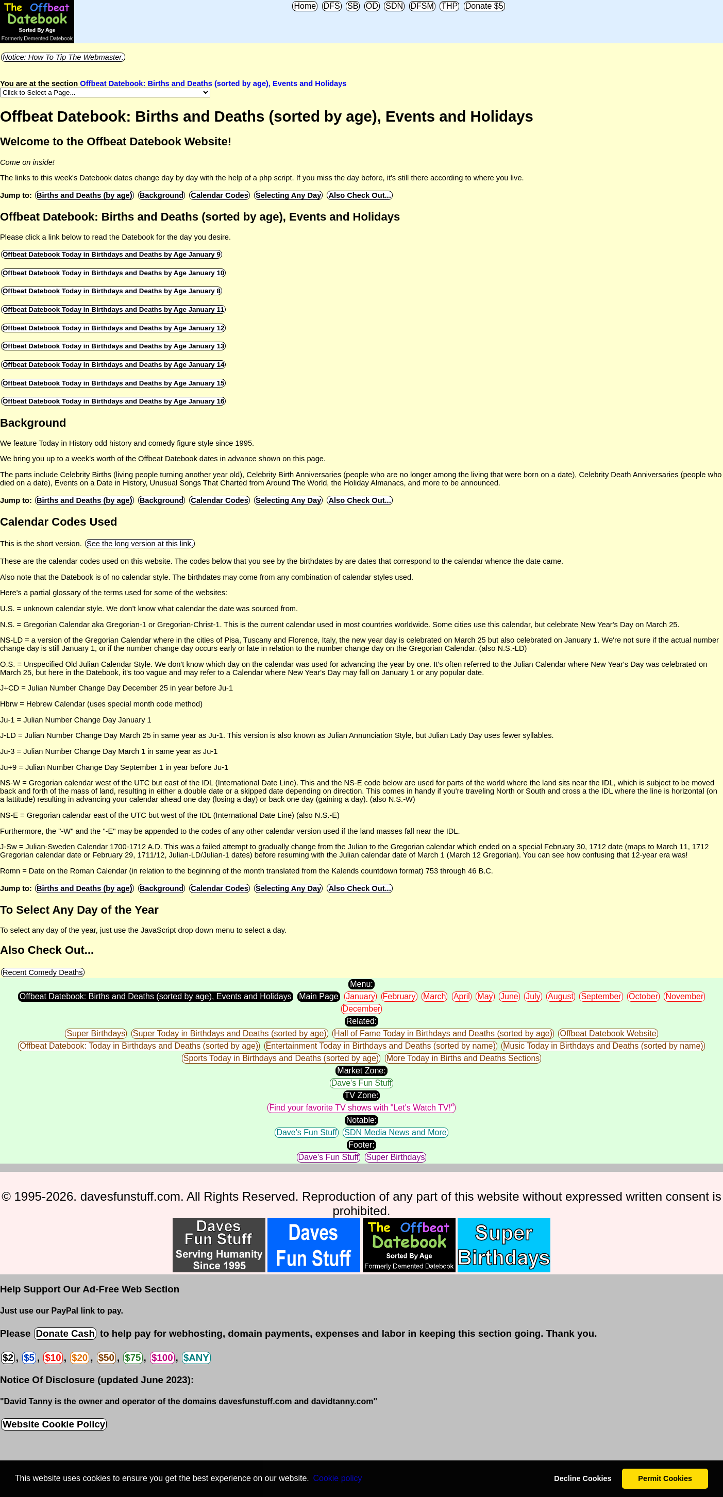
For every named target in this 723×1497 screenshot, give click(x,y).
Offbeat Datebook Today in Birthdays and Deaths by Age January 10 (113, 273)
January (360, 996)
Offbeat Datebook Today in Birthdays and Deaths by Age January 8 (112, 291)
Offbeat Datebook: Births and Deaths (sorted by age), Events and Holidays (213, 83)
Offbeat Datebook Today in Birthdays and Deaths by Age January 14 (113, 364)
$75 (133, 1357)
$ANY (196, 1357)
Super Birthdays (95, 1033)
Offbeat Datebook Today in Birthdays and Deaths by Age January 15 (113, 383)
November (684, 996)
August (561, 996)
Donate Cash (65, 1333)
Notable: (361, 1120)
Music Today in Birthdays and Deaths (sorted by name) (603, 1045)
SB (352, 6)
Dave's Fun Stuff (361, 1083)
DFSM (422, 6)
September (601, 996)
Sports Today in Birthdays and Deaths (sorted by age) (281, 1058)
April (461, 996)
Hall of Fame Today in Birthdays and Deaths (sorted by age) (443, 1033)
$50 (106, 1357)
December (362, 1008)
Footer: (361, 1144)
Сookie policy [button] (337, 1478)
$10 (53, 1357)
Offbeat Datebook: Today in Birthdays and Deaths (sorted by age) (139, 1045)
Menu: (361, 984)
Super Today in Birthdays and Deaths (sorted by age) (230, 1033)
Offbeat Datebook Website (608, 1033)
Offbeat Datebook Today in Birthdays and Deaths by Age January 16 (113, 401)
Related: (361, 1021)
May (485, 996)
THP (449, 6)
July (533, 996)
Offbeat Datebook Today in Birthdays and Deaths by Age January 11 (113, 309)
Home (305, 6)
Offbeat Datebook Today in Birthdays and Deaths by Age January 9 (112, 254)
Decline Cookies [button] (582, 1478)
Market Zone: (361, 1070)
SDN (394, 6)
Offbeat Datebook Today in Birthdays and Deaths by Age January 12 (113, 328)
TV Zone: (362, 1095)
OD (372, 6)
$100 (162, 1357)
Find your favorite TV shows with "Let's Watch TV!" (361, 1107)
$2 (8, 1357)
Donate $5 (484, 6)
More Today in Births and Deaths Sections (463, 1058)
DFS (332, 6)
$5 (29, 1357)
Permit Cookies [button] (665, 1478)
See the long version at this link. (140, 544)
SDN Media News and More (395, 1132)
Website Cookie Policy (54, 1424)
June (509, 996)
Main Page (319, 996)
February (399, 996)
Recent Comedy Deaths (43, 972)
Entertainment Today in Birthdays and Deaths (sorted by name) (381, 1045)
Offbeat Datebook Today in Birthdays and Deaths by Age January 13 (113, 346)
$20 (80, 1357)
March (434, 996)
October (643, 996)
